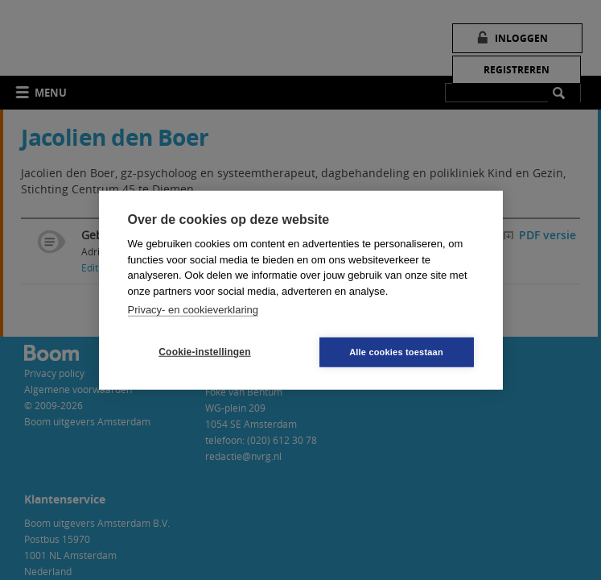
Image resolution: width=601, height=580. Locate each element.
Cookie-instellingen (204, 352)
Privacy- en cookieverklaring (193, 310)
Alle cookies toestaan (396, 351)
